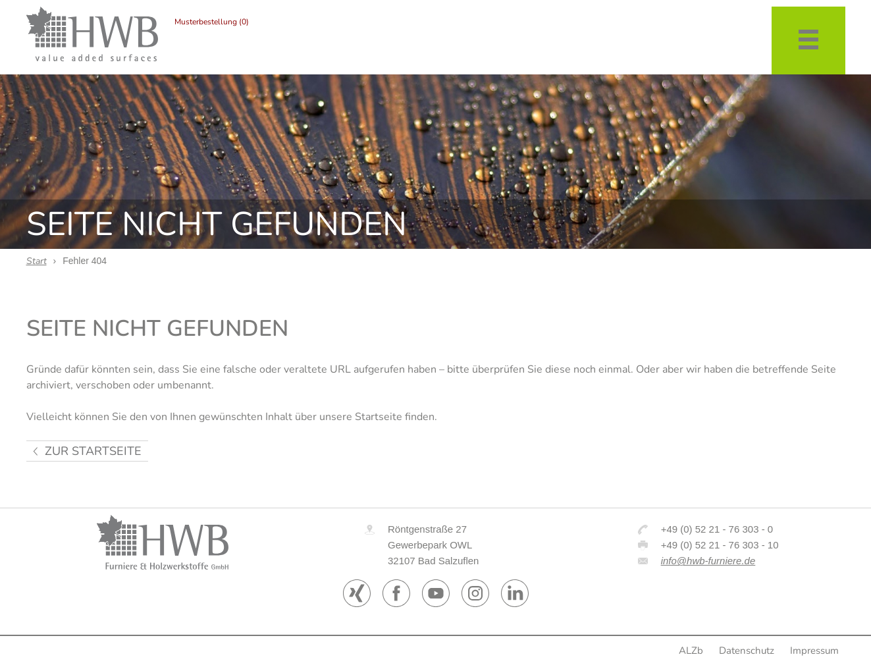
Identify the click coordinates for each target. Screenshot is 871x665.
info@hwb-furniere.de (708, 560)
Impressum (814, 650)
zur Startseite (93, 451)
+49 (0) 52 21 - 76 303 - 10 (720, 544)
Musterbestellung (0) (211, 21)
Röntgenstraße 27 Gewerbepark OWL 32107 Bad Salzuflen (433, 544)
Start (36, 261)
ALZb (691, 650)
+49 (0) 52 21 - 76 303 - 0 (717, 529)
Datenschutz (746, 650)
